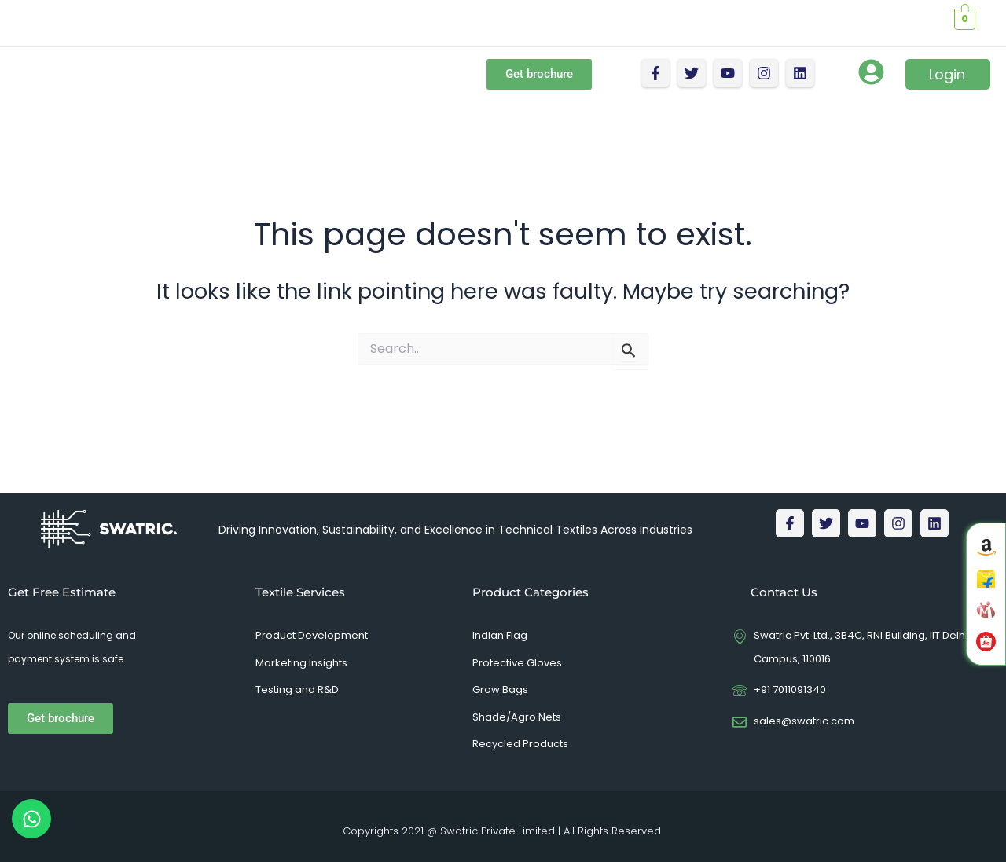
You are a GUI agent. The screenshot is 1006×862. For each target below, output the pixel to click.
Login (947, 74)
